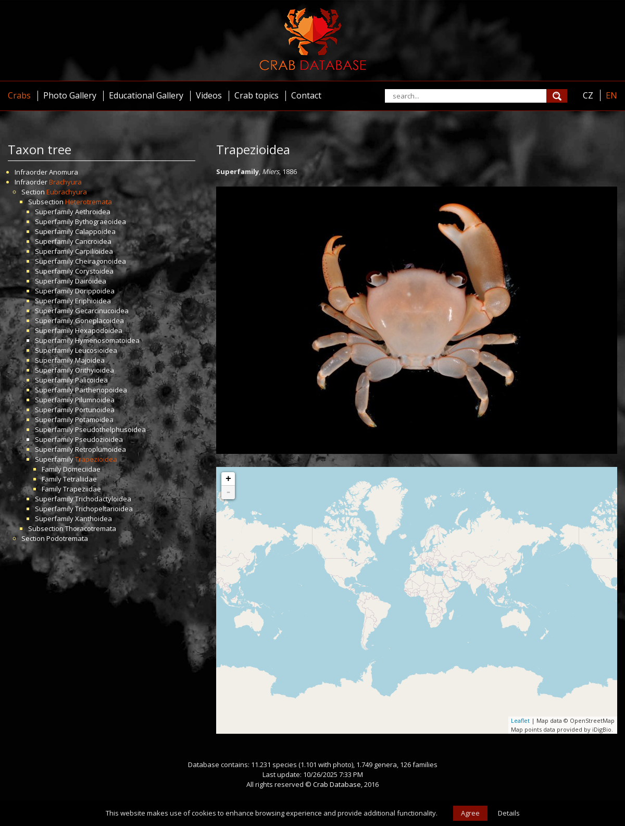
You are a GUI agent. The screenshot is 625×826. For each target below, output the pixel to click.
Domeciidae (82, 469)
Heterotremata (88, 201)
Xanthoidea (93, 518)
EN (611, 95)
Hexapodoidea (98, 330)
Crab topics (256, 95)
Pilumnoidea (95, 399)
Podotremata (67, 538)
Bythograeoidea (100, 221)
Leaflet (520, 720)
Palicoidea (91, 380)
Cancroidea (93, 241)
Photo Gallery (69, 95)
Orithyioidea (94, 370)
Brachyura (65, 182)
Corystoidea (94, 271)
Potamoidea (94, 419)
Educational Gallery (146, 95)
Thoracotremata (90, 528)
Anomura (63, 172)
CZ (588, 95)
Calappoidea (95, 231)
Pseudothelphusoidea (110, 429)
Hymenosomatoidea (107, 340)
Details (509, 813)
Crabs (19, 95)
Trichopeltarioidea (104, 508)
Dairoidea (90, 281)
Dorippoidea (95, 290)
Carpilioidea (94, 251)
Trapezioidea (96, 459)
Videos (209, 95)
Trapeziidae (82, 489)
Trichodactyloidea (103, 498)
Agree (470, 813)
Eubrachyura (66, 191)
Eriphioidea (93, 300)
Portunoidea (95, 409)
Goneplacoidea (99, 320)
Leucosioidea (96, 350)
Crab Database (337, 784)
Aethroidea (92, 211)
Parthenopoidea (101, 389)
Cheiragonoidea (100, 261)
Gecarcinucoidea (102, 310)
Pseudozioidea (99, 439)
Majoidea (90, 360)
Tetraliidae (80, 479)
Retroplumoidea (100, 449)
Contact (306, 95)
